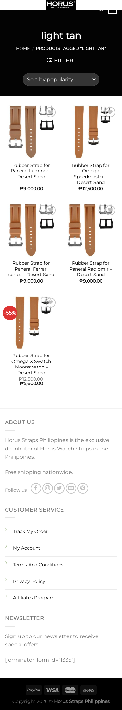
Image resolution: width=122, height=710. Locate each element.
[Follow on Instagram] (47, 488)
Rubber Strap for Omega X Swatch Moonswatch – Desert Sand (31, 364)
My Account (26, 548)
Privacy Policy (29, 581)
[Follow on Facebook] (36, 488)
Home (23, 48)
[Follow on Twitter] (59, 488)
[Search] (100, 9)
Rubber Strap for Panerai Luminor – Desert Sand (31, 171)
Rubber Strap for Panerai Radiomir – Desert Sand (90, 269)
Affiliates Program (34, 598)
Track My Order (30, 531)
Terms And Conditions (38, 565)
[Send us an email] (71, 488)
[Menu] (9, 8)
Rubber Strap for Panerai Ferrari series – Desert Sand (31, 269)
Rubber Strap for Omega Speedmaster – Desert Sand (91, 174)
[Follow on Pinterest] (82, 488)
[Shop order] (61, 79)
